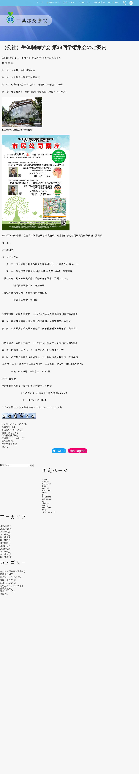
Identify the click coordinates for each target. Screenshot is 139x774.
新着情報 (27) (8, 427)
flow (44, 492)
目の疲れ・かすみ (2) (12, 430)
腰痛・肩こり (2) (10, 432)
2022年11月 (6, 557)
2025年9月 (5, 532)
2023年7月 (5, 537)
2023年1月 (5, 551)
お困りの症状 (53, 2)
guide (44, 495)
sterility (45, 505)
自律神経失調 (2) (10, 435)
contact (45, 488)
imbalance (46, 499)
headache (46, 497)
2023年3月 (5, 546)
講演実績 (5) (8, 441)
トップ (40, 2)
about (44, 479)
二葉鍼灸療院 (26, 20)
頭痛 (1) (5, 447)
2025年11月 (6, 526)
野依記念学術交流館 (35, 92)
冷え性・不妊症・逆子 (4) (14, 424)
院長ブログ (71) (9, 444)
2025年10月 (6, 529)
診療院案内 (99, 2)
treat (44, 510)
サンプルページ (49, 512)
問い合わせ (113, 2)
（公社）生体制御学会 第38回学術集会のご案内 (54, 47)
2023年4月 (5, 543)
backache (46, 484)
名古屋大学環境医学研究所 (25, 77)
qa (43, 501)
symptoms (46, 508)
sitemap (45, 503)
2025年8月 (5, 534)
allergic (45, 482)
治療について (69, 2)
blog (44, 486)
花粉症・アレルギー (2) (13, 438)
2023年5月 (5, 540)
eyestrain (46, 490)
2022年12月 (6, 554)
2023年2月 (5, 549)
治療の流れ (85, 2)
